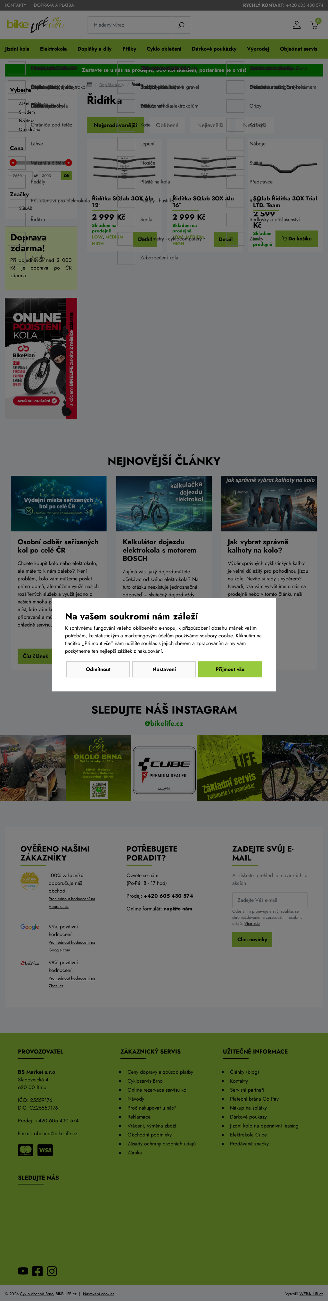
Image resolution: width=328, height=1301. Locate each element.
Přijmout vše (230, 669)
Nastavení (164, 669)
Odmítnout (98, 669)
